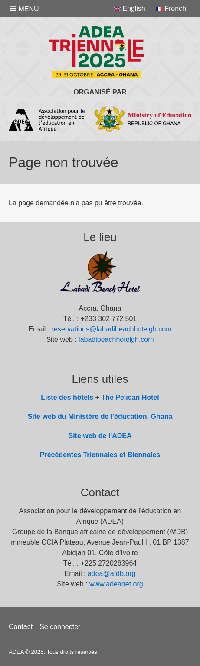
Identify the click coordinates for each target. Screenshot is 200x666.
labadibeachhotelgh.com (116, 339)
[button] (25, 9)
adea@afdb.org (112, 573)
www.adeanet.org (116, 584)
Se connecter (59, 626)
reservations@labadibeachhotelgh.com (112, 329)
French (171, 8)
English (129, 8)
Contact (21, 626)
